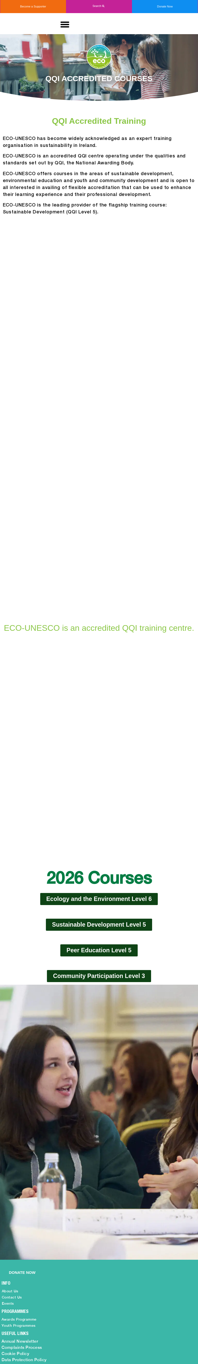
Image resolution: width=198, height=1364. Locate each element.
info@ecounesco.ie (105, 1293)
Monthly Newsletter (21, 1166)
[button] (99, 6)
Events (8, 1104)
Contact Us (12, 1098)
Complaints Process (22, 1147)
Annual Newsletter (20, 1141)
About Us (10, 1091)
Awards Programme (19, 1120)
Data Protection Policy (24, 1160)
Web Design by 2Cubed (147, 1354)
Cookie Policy (15, 1154)
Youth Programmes (19, 1126)
